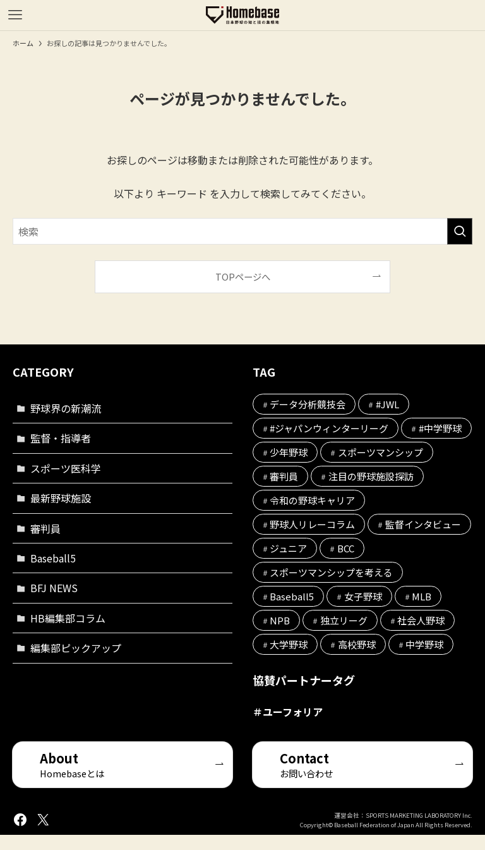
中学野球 (424, 644)
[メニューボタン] (15, 15)
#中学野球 (440, 428)
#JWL (387, 404)
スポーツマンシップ (380, 452)
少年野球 (289, 452)
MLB (421, 596)
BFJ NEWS (54, 587)
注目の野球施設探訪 (371, 476)
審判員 (45, 528)
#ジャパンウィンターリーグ (329, 428)
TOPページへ (242, 276)
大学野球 (289, 644)
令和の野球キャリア (312, 500)
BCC (345, 548)
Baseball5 (53, 558)
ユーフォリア (293, 711)
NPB (280, 620)
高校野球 (357, 644)
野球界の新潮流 (65, 408)
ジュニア (288, 548)
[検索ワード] (242, 231)
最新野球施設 (60, 498)
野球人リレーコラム (312, 524)
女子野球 (363, 596)
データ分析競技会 (307, 404)
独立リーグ (344, 620)
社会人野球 (421, 620)
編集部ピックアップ (75, 647)
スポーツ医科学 (65, 468)
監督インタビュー (423, 524)
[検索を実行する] (459, 231)
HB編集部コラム (67, 618)
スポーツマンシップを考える (331, 572)
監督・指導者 (60, 438)
